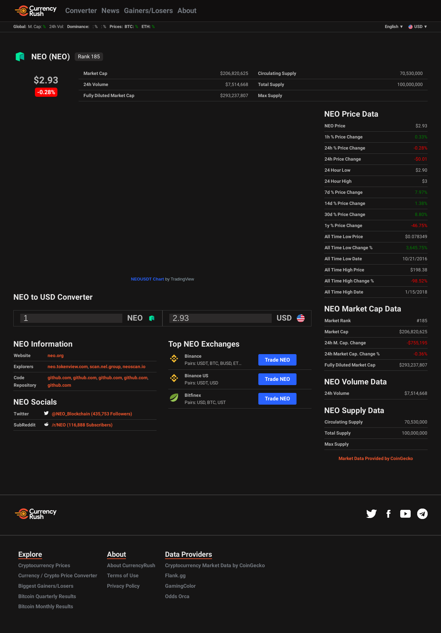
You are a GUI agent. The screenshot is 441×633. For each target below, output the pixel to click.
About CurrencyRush (131, 565)
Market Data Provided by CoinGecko (376, 458)
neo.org (56, 355)
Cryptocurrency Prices (44, 565)
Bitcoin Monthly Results (45, 606)
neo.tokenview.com (68, 366)
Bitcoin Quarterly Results (47, 596)
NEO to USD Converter (53, 297)
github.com (59, 378)
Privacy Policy (123, 586)
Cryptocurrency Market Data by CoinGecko (215, 565)
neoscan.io (134, 366)
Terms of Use (123, 575)
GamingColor (180, 586)
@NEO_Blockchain (88, 414)
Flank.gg (175, 575)
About (186, 10)
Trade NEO (277, 360)
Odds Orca (177, 596)
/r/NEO (78, 425)
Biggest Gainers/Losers (45, 586)
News (110, 10)
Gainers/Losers (148, 10)
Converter (81, 10)
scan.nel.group (105, 366)
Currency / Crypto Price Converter (57, 575)
